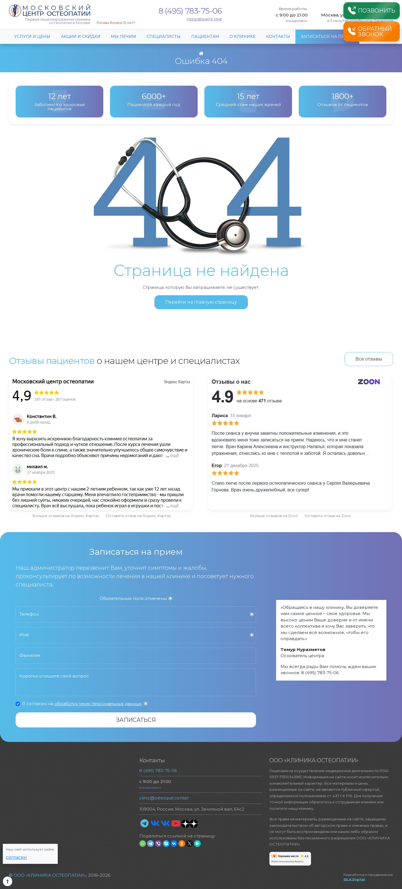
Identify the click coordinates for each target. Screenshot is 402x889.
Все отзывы (368, 359)
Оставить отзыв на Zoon (328, 515)
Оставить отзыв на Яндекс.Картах (138, 515)
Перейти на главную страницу (201, 302)
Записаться (136, 720)
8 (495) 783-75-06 (190, 11)
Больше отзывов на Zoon (274, 515)
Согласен (16, 857)
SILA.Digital (354, 880)
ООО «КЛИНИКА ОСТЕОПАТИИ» (50, 875)
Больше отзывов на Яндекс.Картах (65, 515)
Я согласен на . (85, 703)
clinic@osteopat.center (164, 798)
